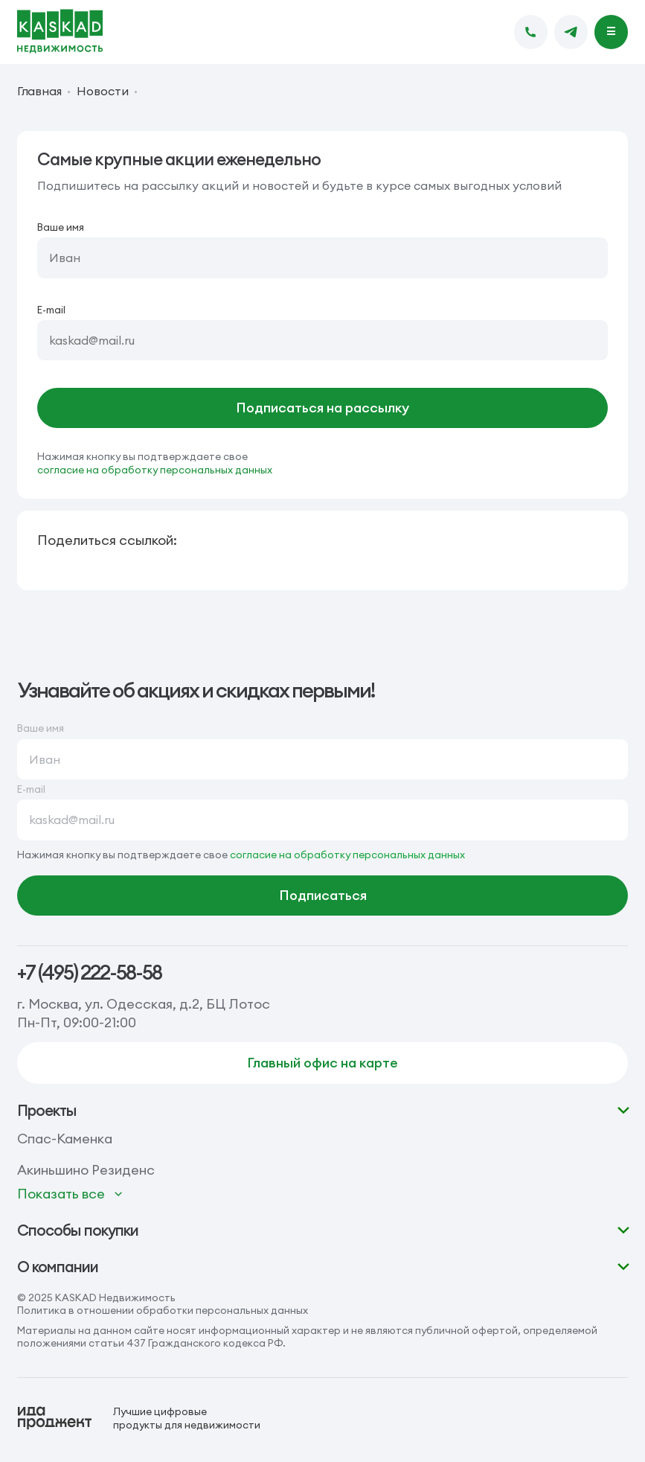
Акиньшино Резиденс (86, 1169)
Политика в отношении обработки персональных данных (162, 1310)
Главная (39, 92)
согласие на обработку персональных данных (154, 469)
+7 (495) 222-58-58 (89, 972)
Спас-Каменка (64, 1138)
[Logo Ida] (138, 1418)
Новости (102, 92)
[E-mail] (323, 340)
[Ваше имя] (323, 257)
